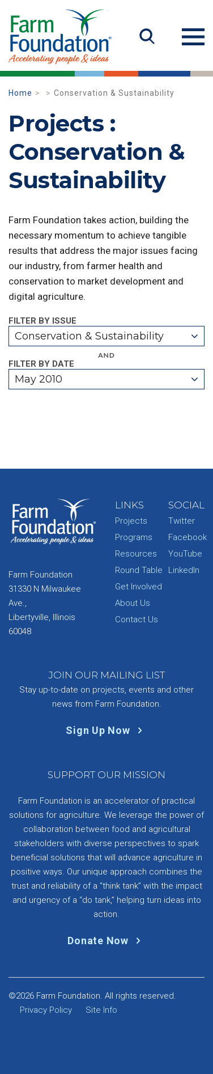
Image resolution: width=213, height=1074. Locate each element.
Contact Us (136, 619)
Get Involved (138, 586)
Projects (131, 521)
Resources (136, 554)
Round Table (139, 570)
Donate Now (106, 940)
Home (20, 92)
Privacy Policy (46, 1010)
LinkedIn (183, 570)
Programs (133, 537)
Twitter (181, 521)
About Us (132, 603)
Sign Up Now (106, 730)
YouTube (185, 554)
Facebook (187, 537)
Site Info (101, 1010)
